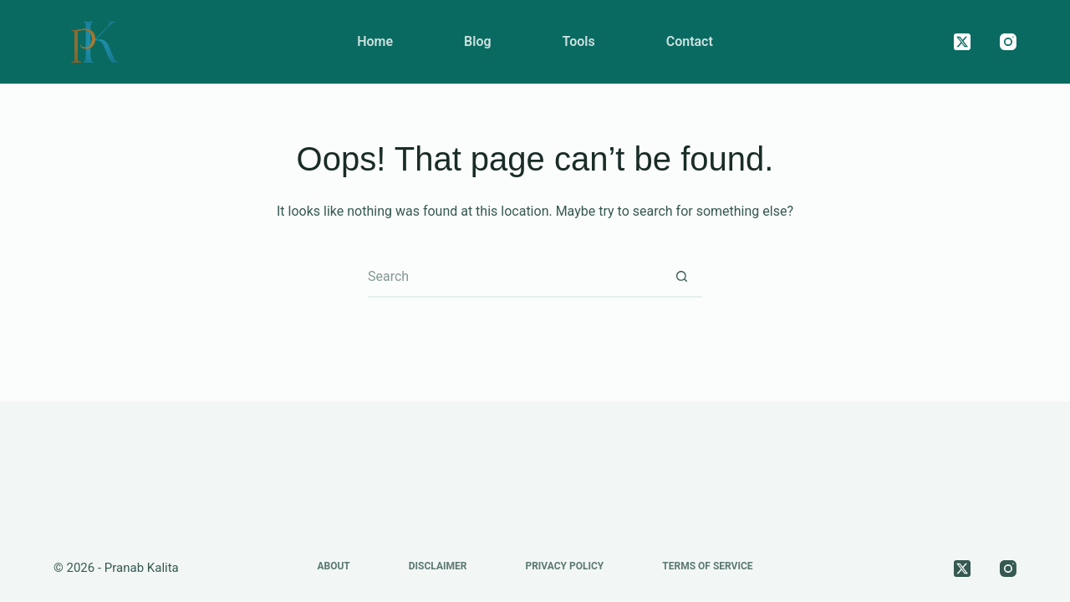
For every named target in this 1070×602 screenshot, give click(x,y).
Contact (689, 41)
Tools (579, 41)
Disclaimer (438, 566)
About (333, 566)
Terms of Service (707, 566)
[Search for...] (514, 277)
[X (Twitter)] (962, 41)
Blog (477, 41)
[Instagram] (1008, 41)
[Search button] (681, 277)
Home (375, 41)
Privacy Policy (564, 566)
